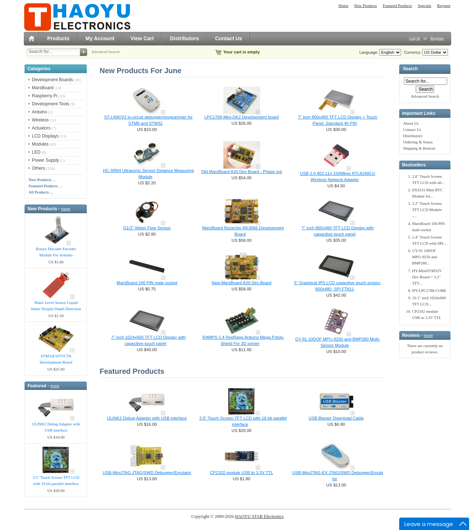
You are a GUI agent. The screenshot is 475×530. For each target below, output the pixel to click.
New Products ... (42, 179)
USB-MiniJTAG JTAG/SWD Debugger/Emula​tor (147, 472)
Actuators (41, 128)
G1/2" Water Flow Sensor (147, 228)
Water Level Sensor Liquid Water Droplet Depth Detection (56, 305)
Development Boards (52, 79)
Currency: (412, 52)
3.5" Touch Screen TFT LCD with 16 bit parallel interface (56, 480)
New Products (365, 5)
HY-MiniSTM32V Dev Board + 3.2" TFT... (427, 276)
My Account (100, 38)
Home (343, 5)
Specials (424, 5)
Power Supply (45, 160)
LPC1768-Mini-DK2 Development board (241, 117)
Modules (40, 144)
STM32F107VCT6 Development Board (56, 359)
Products (58, 38)
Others (38, 168)
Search (410, 69)
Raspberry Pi (44, 95)
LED (36, 152)
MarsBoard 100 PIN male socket (146, 283)
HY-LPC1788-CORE (429, 290)
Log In (414, 38)
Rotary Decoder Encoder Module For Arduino (56, 252)
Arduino (39, 111)
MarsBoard (42, 87)
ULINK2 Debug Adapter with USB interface (56, 427)
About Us (411, 123)
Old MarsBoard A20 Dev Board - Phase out (241, 171)
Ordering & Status (418, 142)
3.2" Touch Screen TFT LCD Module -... (427, 209)
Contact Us (228, 38)
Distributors (184, 38)
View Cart (142, 38)
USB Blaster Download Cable (336, 418)
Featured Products (397, 5)
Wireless (40, 120)
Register (443, 5)
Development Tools (50, 103)
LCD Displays (45, 136)
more (65, 209)
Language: (368, 52)
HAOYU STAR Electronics (259, 516)
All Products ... (41, 192)
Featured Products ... (45, 186)
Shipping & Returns (419, 148)
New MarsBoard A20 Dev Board (241, 283)
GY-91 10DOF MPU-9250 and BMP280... (424, 256)
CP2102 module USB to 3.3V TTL (241, 472)
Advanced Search (105, 51)
